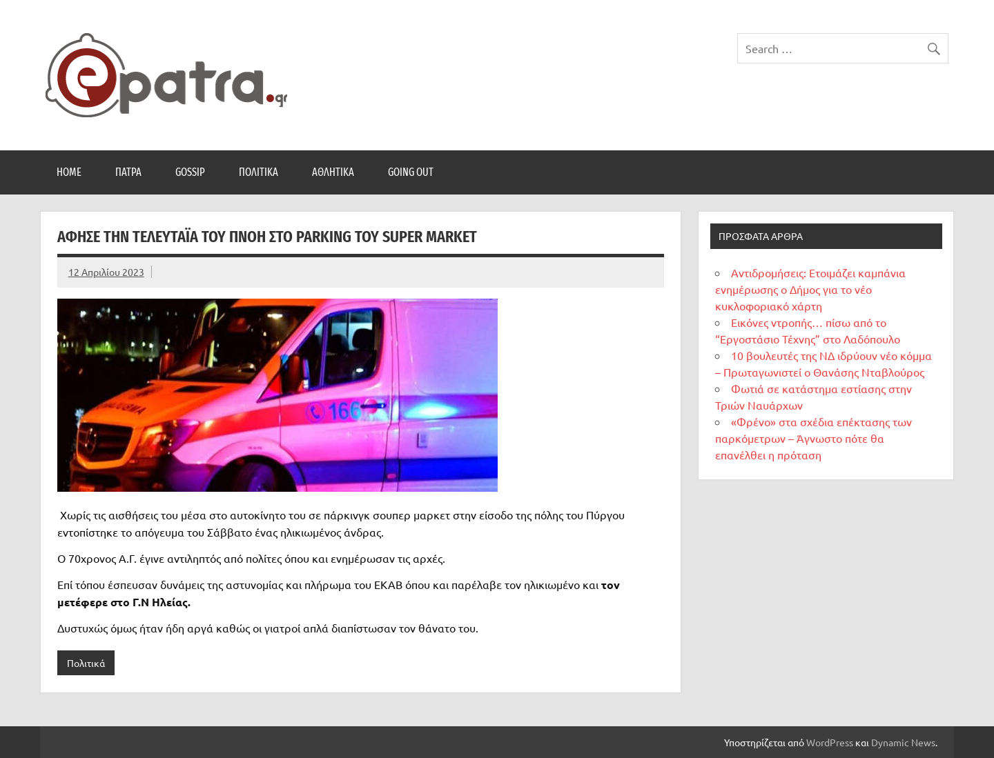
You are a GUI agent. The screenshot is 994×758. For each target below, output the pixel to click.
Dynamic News (903, 742)
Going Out (410, 172)
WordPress (829, 742)
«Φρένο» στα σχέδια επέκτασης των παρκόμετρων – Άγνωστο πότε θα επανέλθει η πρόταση (813, 438)
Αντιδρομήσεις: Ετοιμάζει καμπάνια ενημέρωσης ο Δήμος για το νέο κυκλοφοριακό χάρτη (810, 289)
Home (69, 172)
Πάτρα (128, 172)
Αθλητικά (333, 172)
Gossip (190, 172)
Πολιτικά (258, 172)
